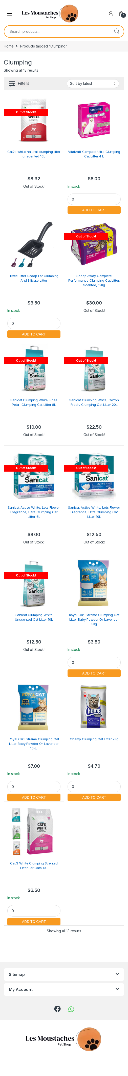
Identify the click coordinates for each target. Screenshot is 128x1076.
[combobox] (57, 31)
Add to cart (94, 209)
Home (8, 46)
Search (117, 31)
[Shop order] (93, 83)
